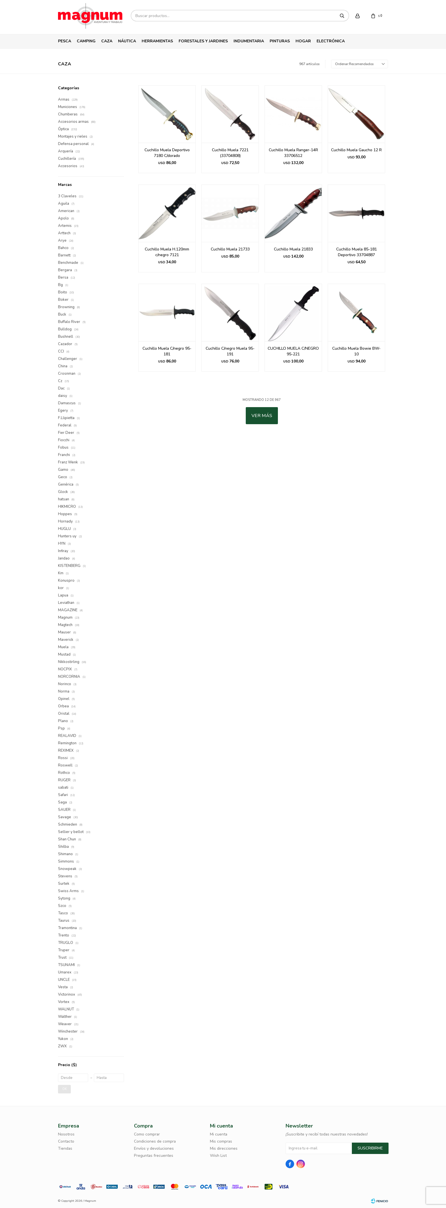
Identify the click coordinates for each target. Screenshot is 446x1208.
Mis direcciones (224, 1148)
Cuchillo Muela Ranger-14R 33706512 (293, 152)
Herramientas (157, 41)
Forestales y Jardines (203, 41)
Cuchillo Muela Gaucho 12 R (356, 150)
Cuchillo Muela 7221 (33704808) (230, 152)
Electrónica (331, 41)
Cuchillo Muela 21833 (293, 249)
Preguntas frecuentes (153, 1155)
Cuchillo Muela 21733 (230, 249)
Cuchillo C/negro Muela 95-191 (230, 351)
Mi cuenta (218, 1134)
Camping (86, 41)
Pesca (64, 41)
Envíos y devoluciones (154, 1148)
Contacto (66, 1141)
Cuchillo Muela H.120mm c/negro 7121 (167, 252)
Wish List (218, 1155)
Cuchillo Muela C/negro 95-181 (167, 351)
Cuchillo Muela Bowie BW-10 (356, 351)
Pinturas (280, 41)
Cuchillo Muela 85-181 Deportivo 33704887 (356, 252)
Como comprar (147, 1134)
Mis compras (221, 1141)
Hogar (303, 41)
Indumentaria (249, 41)
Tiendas (65, 1148)
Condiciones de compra (155, 1141)
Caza (106, 41)
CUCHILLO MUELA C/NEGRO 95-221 (293, 351)
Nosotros (66, 1134)
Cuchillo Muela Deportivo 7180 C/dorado (167, 152)
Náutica (127, 41)
